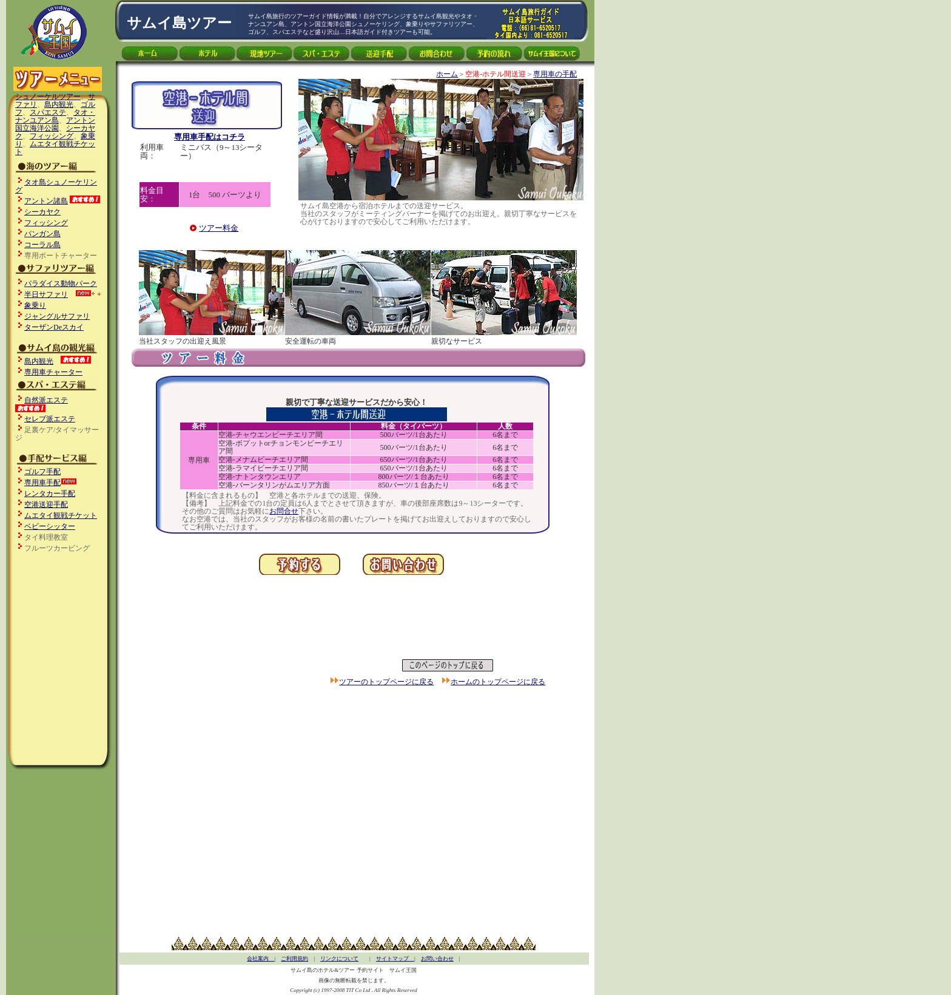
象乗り (35, 305)
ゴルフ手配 (42, 471)
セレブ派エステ (49, 419)
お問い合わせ (437, 959)
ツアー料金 (218, 228)
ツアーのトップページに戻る (386, 681)
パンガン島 (42, 233)
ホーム (447, 74)
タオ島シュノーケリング (56, 186)
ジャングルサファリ (57, 316)
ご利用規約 (294, 959)
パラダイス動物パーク (60, 283)
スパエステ (48, 112)
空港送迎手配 (46, 504)
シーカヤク (42, 212)
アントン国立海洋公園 (55, 124)
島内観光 (58, 104)
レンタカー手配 (49, 493)
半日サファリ (46, 294)
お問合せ (283, 511)
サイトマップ (395, 959)
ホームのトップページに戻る (498, 681)
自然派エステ (46, 400)
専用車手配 (42, 482)
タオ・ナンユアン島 (55, 116)
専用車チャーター (53, 372)
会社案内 (260, 959)
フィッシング (51, 136)
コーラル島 (42, 244)
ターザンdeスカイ (54, 327)
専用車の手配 (555, 74)
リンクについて (339, 959)
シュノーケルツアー (48, 96)
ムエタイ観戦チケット (55, 148)
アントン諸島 (46, 201)
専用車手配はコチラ (209, 136)
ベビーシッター (49, 526)
